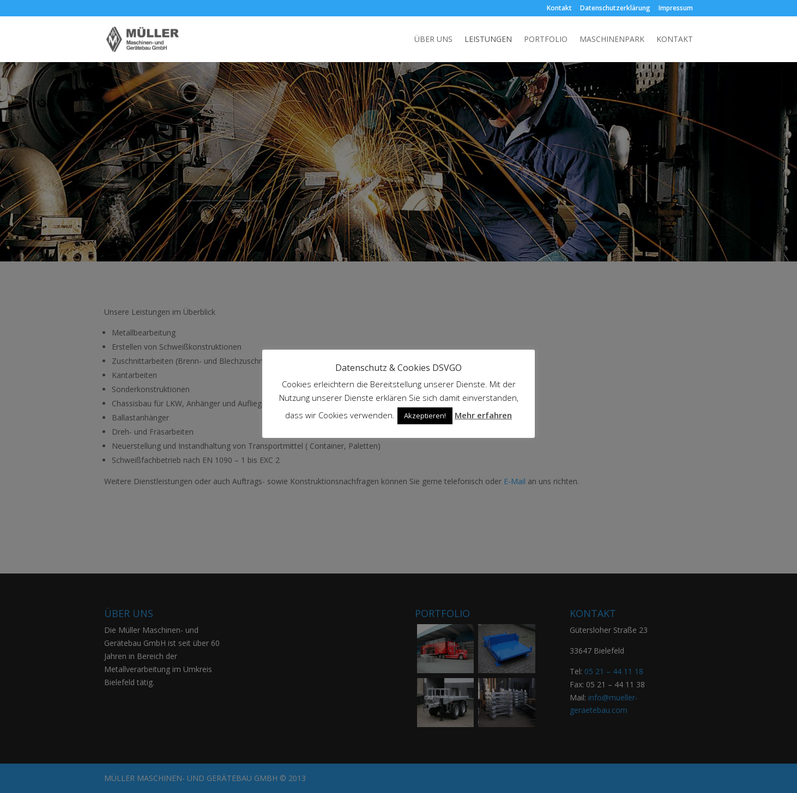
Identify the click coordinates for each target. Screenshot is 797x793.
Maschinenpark (611, 39)
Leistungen (488, 39)
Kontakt (559, 9)
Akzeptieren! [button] (425, 415)
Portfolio (545, 39)
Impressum (676, 9)
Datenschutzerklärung (615, 9)
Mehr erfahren (483, 415)
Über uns (433, 39)
